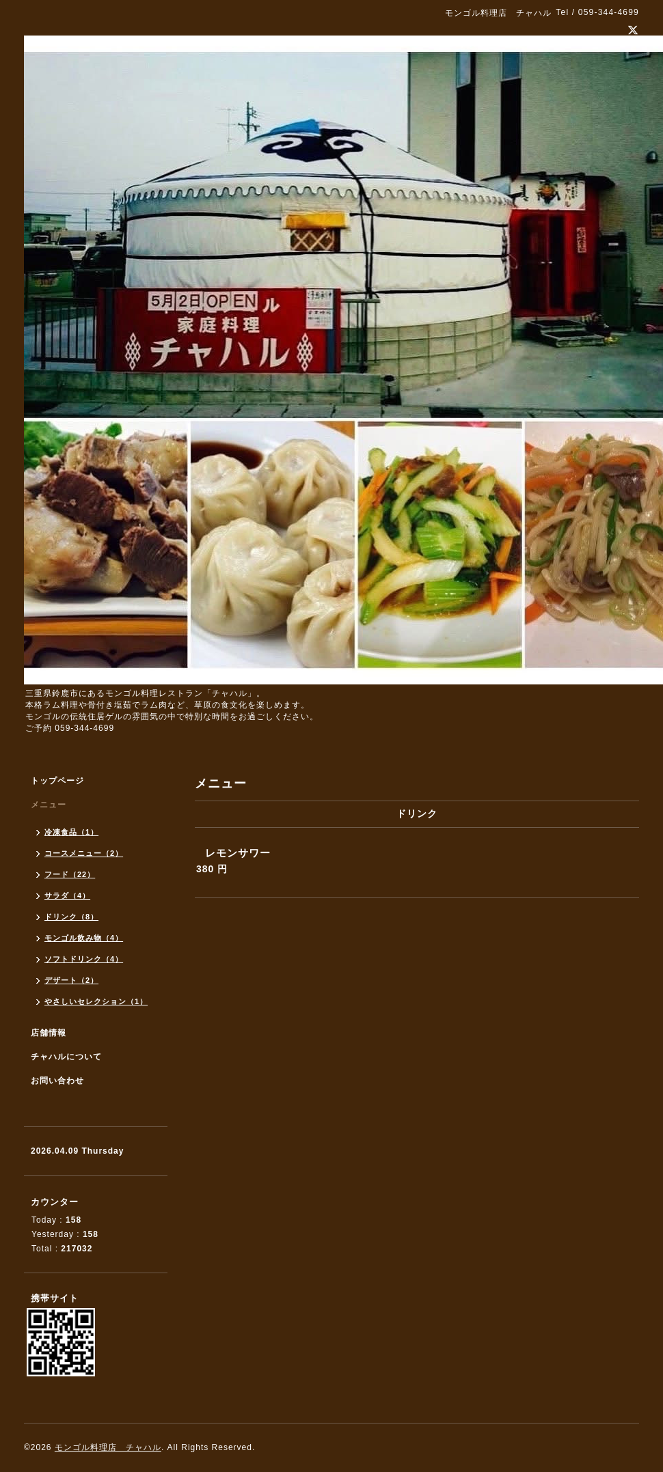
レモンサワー (238, 853)
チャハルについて (66, 1056)
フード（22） (69, 874)
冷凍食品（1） (71, 832)
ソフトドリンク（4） (83, 959)
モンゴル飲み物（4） (83, 938)
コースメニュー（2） (83, 853)
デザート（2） (71, 980)
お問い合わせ (57, 1080)
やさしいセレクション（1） (96, 1001)
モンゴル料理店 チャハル (108, 1447)
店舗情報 (48, 1033)
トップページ (57, 781)
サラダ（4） (67, 895)
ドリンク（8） (71, 917)
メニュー (48, 804)
